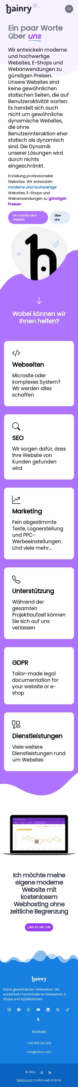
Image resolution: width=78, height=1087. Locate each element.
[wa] (29, 1010)
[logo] (18, 9)
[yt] (39, 1010)
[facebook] (19, 1010)
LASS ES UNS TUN (39, 927)
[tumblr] (39, 1020)
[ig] (9, 1010)
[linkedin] (48, 1010)
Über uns (57, 217)
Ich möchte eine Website (24, 217)
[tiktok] (68, 1010)
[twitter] (58, 1010)
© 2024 (30, 1072)
